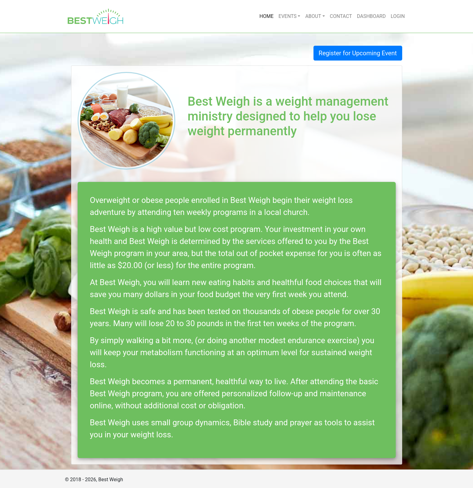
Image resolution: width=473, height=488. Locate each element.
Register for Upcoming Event (358, 53)
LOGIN (398, 16)
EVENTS (287, 16)
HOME (266, 16)
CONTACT (341, 16)
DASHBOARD (371, 16)
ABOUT (313, 16)
